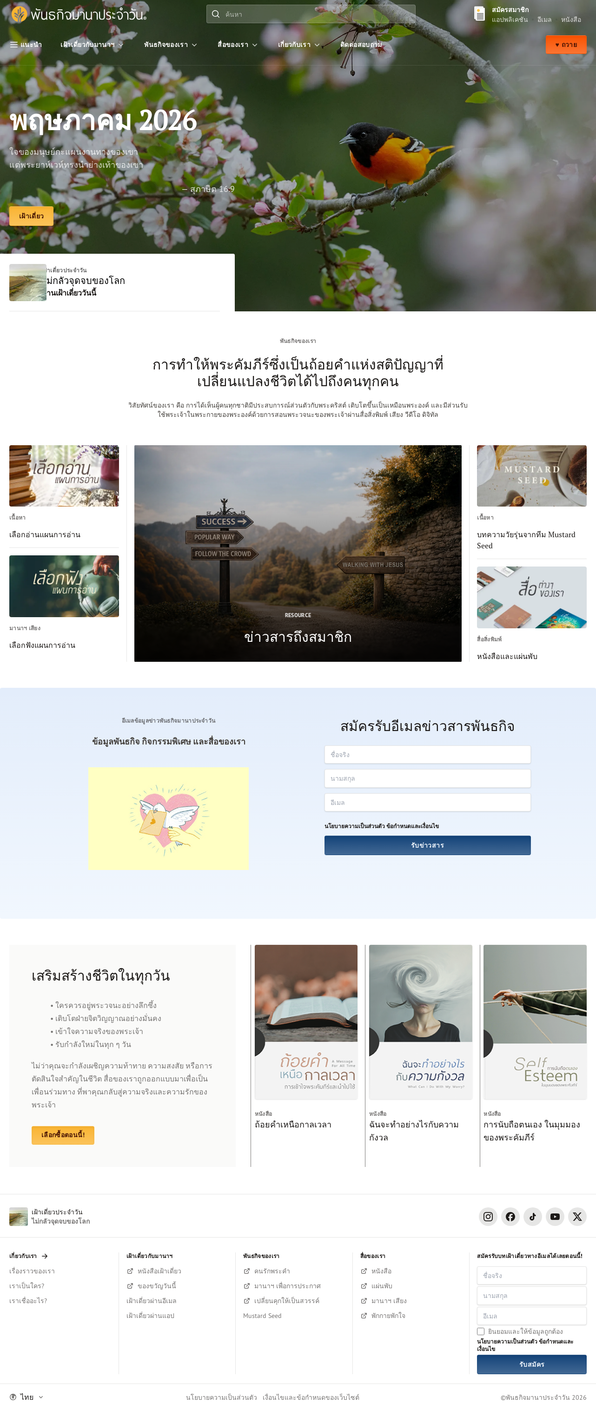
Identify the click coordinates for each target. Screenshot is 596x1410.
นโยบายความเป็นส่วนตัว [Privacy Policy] (221, 1397)
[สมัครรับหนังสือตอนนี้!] (177, 1271)
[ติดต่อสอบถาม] (361, 44)
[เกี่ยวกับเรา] (300, 44)
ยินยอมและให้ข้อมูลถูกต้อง (525, 1331)
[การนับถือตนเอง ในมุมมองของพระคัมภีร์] (533, 1056)
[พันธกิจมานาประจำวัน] (79, 14)
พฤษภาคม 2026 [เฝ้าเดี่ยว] (105, 120)
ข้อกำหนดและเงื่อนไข (412, 827)
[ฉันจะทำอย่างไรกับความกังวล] (418, 1056)
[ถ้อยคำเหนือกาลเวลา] (304, 1056)
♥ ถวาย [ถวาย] (566, 44)
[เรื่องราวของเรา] (60, 1271)
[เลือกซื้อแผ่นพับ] (411, 1286)
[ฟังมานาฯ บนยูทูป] (411, 1300)
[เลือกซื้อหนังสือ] (411, 1271)
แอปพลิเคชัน (510, 19)
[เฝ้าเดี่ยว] (31, 216)
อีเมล (544, 19)
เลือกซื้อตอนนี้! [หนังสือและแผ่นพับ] (63, 1136)
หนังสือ (571, 19)
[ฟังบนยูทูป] (411, 1315)
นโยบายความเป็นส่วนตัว (354, 827)
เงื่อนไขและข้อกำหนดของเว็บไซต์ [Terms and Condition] (311, 1397)
